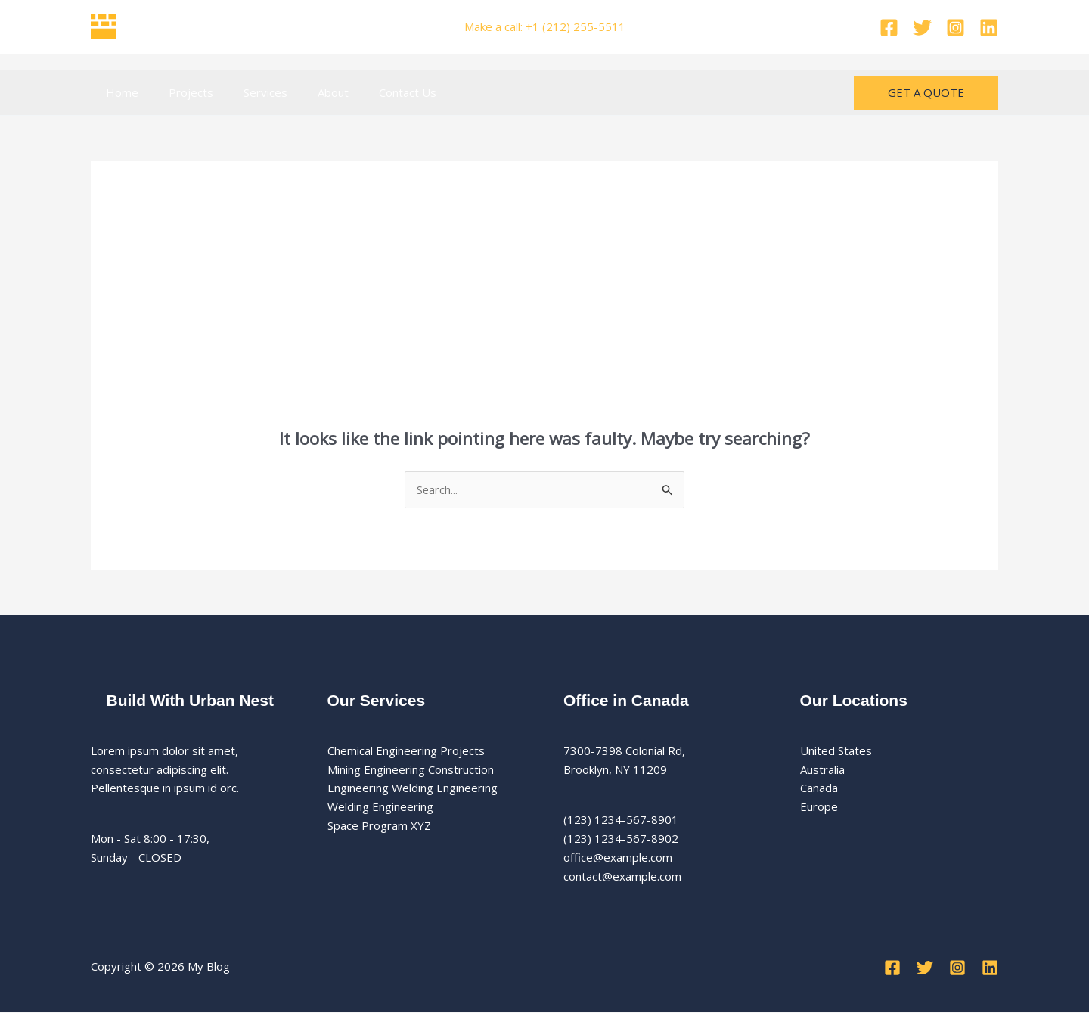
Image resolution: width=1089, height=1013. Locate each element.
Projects (179, 92)
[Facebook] (889, 27)
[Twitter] (922, 27)
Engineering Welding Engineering (412, 788)
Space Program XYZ (379, 826)
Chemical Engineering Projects (406, 751)
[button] (926, 93)
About (306, 92)
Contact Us (373, 92)
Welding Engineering (380, 807)
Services (246, 92)
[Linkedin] (988, 27)
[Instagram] (955, 27)
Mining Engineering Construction (410, 769)
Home (118, 92)
